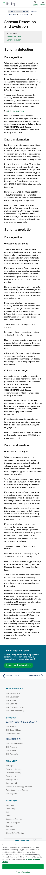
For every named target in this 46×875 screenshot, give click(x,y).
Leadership (11, 807)
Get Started (12, 14)
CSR (8, 811)
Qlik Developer (12, 695)
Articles (34, 11)
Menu (42, 5)
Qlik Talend (11, 725)
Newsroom (10, 828)
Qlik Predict (11, 749)
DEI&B (8, 814)
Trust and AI (11, 775)
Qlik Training (11, 699)
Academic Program (14, 817)
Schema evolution (14, 40)
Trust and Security (14, 768)
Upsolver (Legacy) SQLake (18, 11)
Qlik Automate (12, 752)
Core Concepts (24, 14)
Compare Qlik (12, 781)
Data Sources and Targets (17, 788)
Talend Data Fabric (14, 732)
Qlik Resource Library (15, 709)
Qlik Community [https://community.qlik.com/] (22, 839)
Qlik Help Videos (13, 692)
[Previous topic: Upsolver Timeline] (12, 674)
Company (10, 804)
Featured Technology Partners (19, 785)
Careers (9, 824)
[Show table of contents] (5, 11)
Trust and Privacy (13, 771)
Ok (23, 867)
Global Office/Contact (15, 831)
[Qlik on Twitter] (35, 839)
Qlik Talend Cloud (13, 728)
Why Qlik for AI (12, 778)
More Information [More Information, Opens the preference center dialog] (23, 872)
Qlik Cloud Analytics (14, 742)
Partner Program (13, 821)
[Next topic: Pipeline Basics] (33, 674)
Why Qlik (9, 764)
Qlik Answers (11, 745)
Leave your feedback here (18, 663)
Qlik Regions (11, 792)
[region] (23, 858)
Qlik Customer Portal (15, 706)
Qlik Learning (11, 702)
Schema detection (14, 37)
